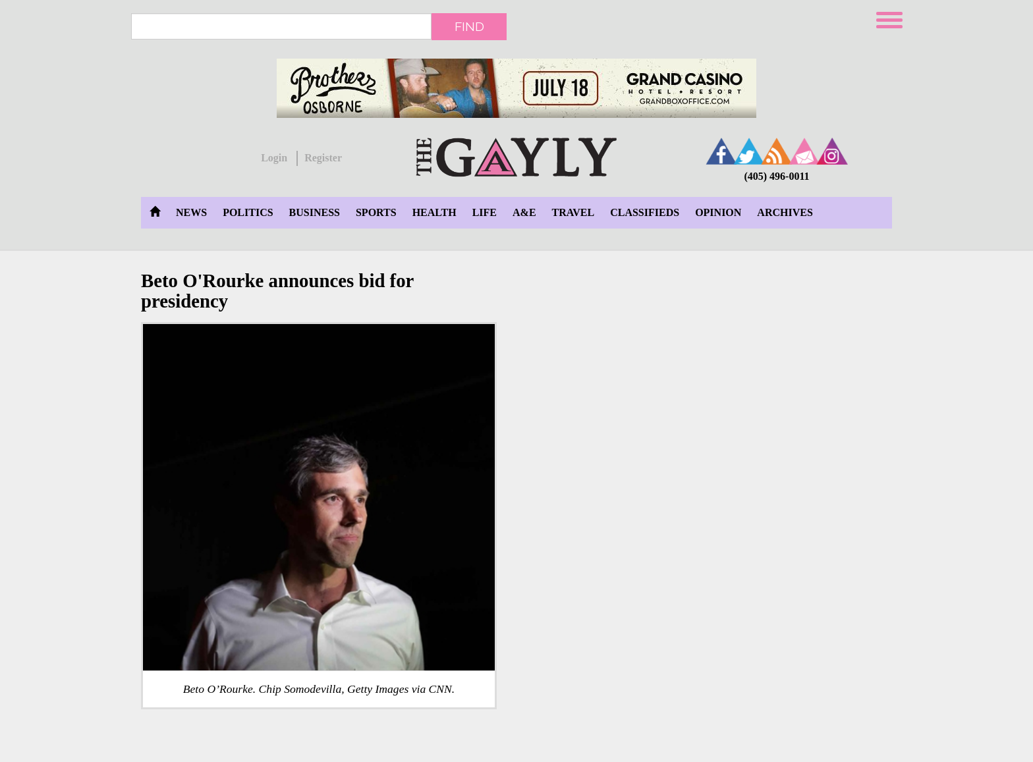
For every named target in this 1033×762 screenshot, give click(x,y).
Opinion (718, 212)
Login (274, 157)
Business (314, 212)
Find (469, 26)
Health (434, 212)
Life (484, 212)
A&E (524, 212)
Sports (376, 212)
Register (323, 157)
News (191, 212)
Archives (784, 212)
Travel (573, 212)
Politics (248, 212)
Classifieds (644, 212)
